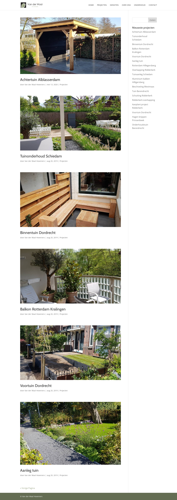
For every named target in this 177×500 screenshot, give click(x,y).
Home (91, 5)
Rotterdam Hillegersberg (144, 65)
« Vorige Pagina (27, 488)
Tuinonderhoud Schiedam (41, 156)
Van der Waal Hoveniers (35, 84)
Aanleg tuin (29, 470)
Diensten (114, 5)
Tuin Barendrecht (140, 91)
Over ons (126, 5)
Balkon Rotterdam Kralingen (43, 309)
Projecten (102, 5)
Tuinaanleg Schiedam (142, 74)
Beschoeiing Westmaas (143, 86)
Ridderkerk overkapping (143, 100)
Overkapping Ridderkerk (143, 70)
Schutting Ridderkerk (142, 95)
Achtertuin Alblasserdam (40, 79)
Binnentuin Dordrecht (37, 232)
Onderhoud (139, 5)
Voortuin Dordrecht (36, 385)
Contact (153, 5)
